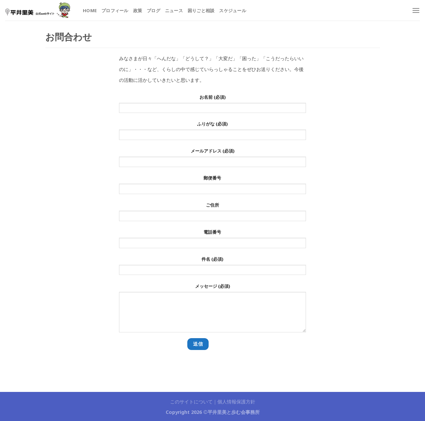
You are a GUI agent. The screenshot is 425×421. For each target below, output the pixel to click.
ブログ (153, 10)
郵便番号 (212, 186)
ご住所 (212, 213)
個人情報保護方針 (236, 401)
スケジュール (232, 10)
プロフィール (114, 10)
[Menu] (416, 10)
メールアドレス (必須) (212, 159)
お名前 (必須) (212, 105)
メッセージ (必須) (212, 309)
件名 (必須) (212, 267)
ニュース (174, 10)
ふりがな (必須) (212, 132)
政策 (137, 10)
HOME (90, 10)
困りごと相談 (201, 10)
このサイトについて (191, 401)
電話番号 (212, 240)
